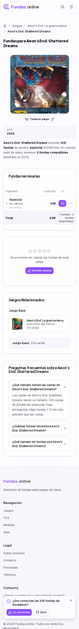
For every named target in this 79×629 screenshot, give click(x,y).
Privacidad (10, 567)
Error (41, 612)
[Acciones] (71, 203)
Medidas (9, 525)
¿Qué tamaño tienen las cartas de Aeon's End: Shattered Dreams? (39, 387)
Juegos (17, 26)
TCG (6, 518)
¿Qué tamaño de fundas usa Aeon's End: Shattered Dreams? (39, 444)
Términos (9, 575)
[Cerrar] (71, 600)
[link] (39, 84)
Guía (6, 532)
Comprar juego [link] (39, 119)
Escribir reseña (39, 270)
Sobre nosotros (14, 553)
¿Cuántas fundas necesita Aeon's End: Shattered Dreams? (39, 428)
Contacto (9, 560)
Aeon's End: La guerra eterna (47, 26)
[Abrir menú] (71, 7)
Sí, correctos (19, 612)
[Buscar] (62, 7)
